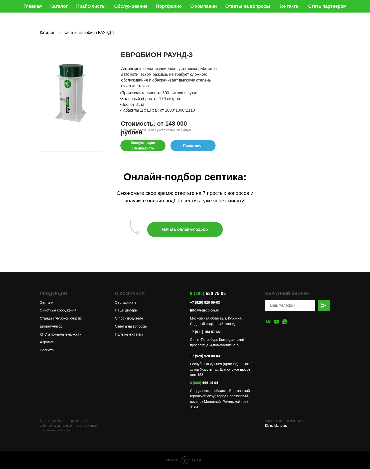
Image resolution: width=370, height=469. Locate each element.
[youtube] (276, 322)
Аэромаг (47, 342)
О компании (203, 6)
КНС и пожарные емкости (60, 334)
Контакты (289, 6)
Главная (33, 6)
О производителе (129, 318)
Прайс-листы (91, 6)
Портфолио (169, 6)
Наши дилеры (126, 310)
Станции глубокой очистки (61, 318)
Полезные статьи (129, 334)
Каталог (59, 6)
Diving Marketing (276, 425)
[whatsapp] (285, 322)
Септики (46, 302)
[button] (142, 145)
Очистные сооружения (58, 310)
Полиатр (47, 350)
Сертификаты (126, 302)
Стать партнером (327, 6)
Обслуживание (130, 6)
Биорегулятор (51, 326)
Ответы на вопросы (247, 6)
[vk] (268, 322)
